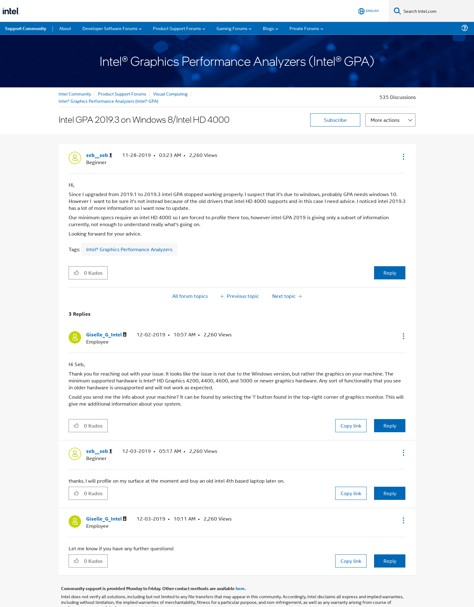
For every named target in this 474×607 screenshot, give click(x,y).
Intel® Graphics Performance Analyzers (129, 227)
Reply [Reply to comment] (389, 403)
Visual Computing (170, 71)
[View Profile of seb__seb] (99, 133)
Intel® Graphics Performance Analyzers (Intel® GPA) (108, 78)
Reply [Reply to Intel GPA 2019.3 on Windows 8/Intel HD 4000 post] (389, 250)
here (240, 566)
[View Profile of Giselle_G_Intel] (106, 312)
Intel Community (75, 71)
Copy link (351, 403)
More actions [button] (385, 97)
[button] (402, 135)
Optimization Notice (216, 593)
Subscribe (335, 97)
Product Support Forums (122, 71)
